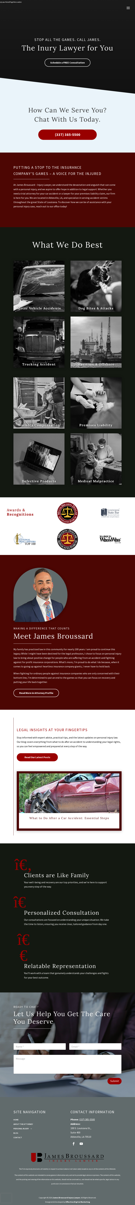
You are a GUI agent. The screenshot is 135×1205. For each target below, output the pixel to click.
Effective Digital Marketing (78, 1202)
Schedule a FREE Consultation (67, 62)
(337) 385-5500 (67, 134)
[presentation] (6, 1198)
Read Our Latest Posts (37, 757)
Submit (114, 1081)
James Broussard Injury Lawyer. (67, 1197)
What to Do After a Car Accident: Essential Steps (69, 818)
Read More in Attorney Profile (36, 692)
